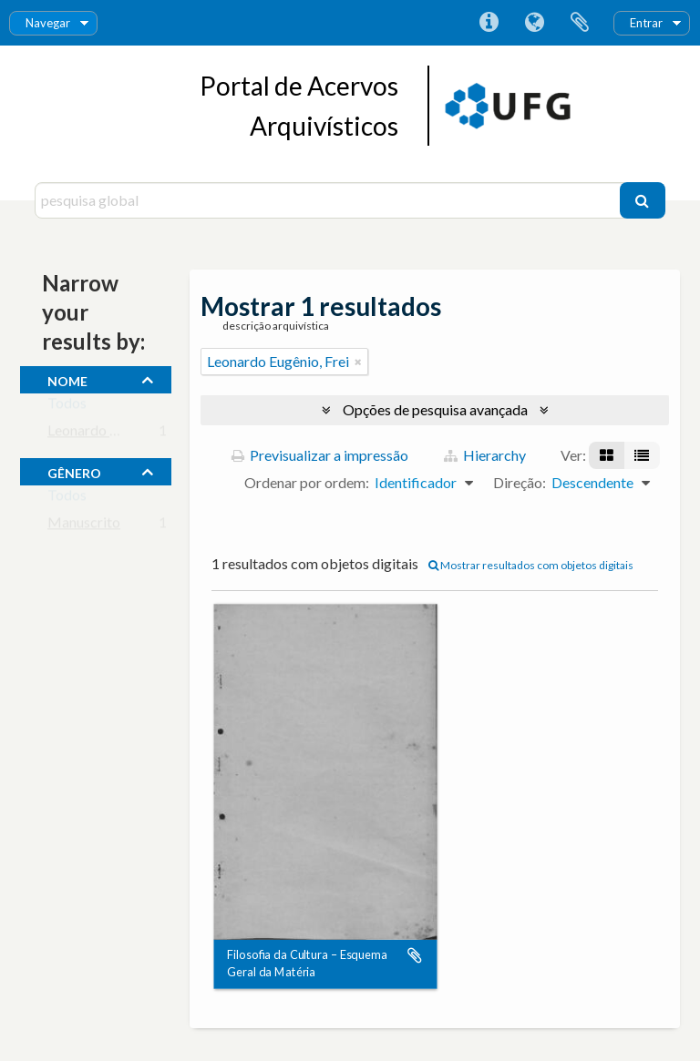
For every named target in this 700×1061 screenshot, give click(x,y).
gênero (74, 471)
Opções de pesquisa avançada (435, 409)
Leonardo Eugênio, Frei (118, 434)
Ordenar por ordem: (306, 482)
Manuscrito (83, 526)
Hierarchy (485, 455)
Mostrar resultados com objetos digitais (530, 565)
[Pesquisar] (642, 200)
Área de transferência (579, 23)
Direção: (519, 482)
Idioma (534, 23)
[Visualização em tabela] (641, 455)
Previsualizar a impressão (320, 455)
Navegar (48, 22)
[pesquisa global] (329, 200)
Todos (67, 406)
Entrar (646, 22)
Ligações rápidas (488, 23)
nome (67, 379)
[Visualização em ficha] (606, 455)
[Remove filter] (358, 362)
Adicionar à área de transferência (415, 956)
